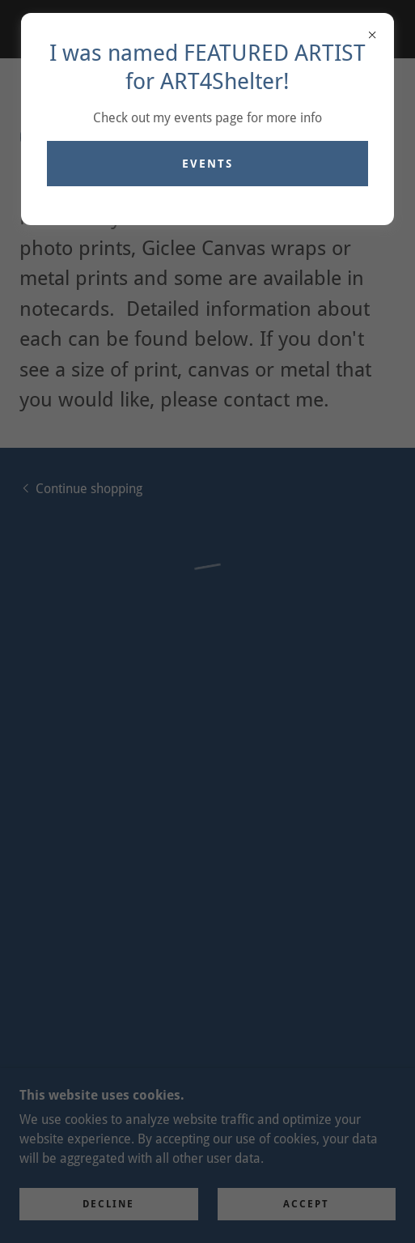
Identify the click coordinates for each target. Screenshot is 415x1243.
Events (207, 163)
